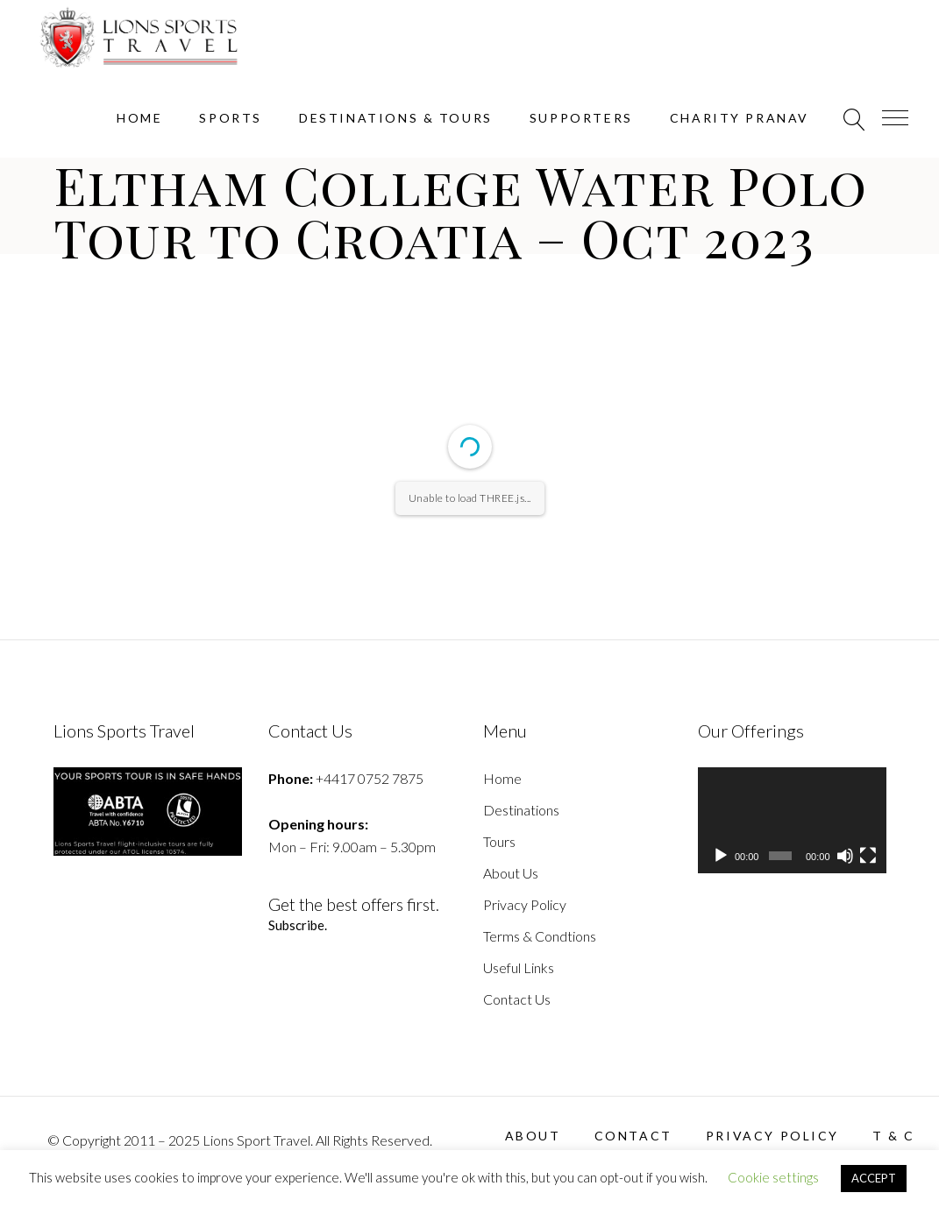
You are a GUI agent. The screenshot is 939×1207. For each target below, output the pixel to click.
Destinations (521, 809)
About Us (510, 873)
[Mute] (845, 856)
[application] (792, 820)
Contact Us (517, 999)
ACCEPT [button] (873, 1178)
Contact (633, 1135)
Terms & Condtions (539, 936)
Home (502, 778)
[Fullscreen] (868, 856)
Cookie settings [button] (773, 1177)
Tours (499, 841)
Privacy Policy (524, 904)
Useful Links (518, 967)
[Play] (720, 856)
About (533, 1135)
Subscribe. (298, 925)
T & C (893, 1135)
